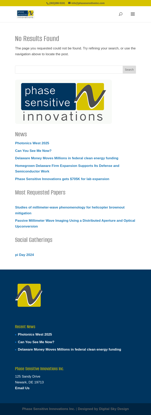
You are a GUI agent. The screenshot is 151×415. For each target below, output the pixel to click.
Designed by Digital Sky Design (103, 409)
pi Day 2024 (24, 255)
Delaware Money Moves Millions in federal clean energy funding (66, 158)
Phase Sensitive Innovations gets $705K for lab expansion (62, 179)
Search (129, 69)
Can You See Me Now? (33, 151)
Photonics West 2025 (32, 143)
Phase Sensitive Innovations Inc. (48, 409)
